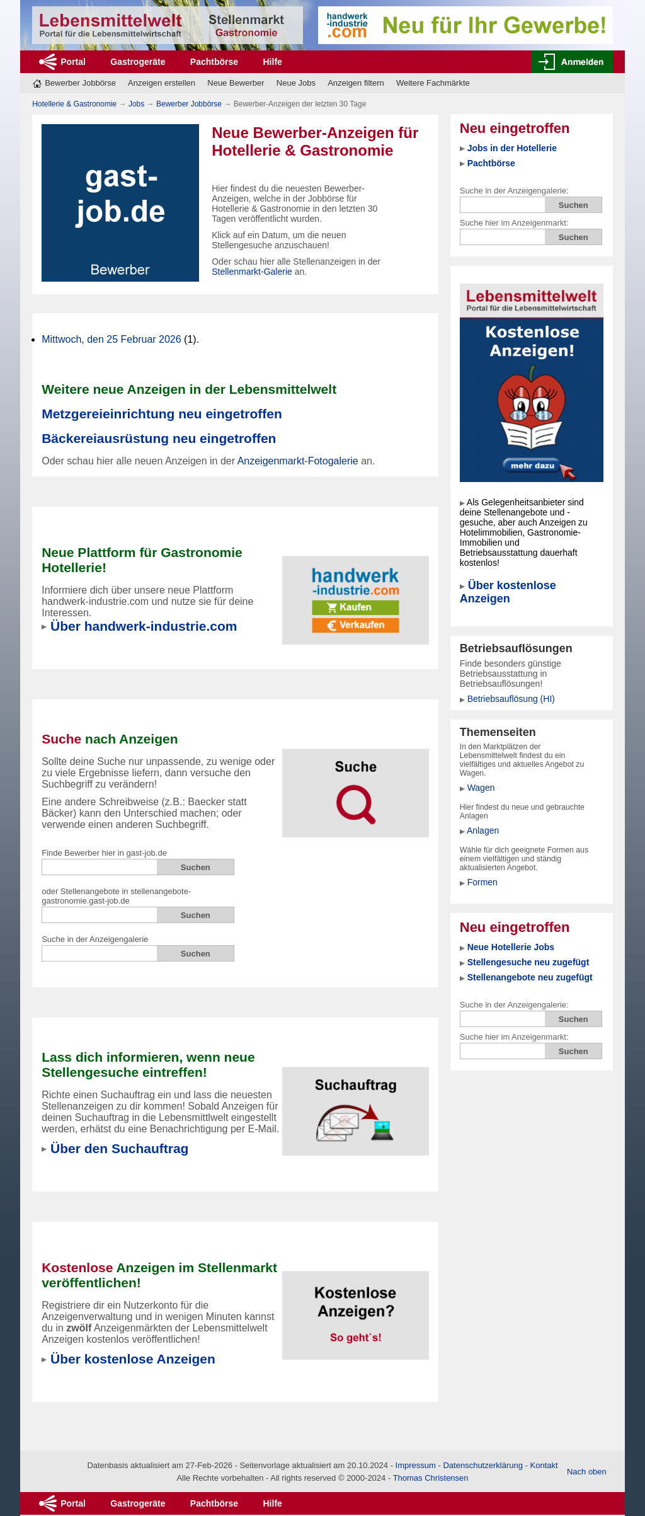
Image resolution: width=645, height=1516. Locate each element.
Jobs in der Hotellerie (512, 148)
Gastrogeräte (137, 62)
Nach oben (587, 1471)
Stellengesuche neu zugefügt (528, 962)
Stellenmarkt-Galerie (252, 272)
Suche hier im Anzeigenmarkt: (514, 222)
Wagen (481, 788)
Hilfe (272, 62)
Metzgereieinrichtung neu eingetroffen (162, 413)
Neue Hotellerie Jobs (511, 947)
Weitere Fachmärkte (433, 83)
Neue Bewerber (235, 83)
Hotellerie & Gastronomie (74, 104)
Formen (482, 882)
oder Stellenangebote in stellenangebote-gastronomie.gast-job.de (116, 896)
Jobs (136, 104)
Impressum (416, 1465)
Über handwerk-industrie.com (143, 626)
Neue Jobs (296, 83)
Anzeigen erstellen (161, 83)
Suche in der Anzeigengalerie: (514, 190)
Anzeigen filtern (356, 83)
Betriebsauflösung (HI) (511, 699)
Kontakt (544, 1465)
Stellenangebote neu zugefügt (530, 977)
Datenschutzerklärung (482, 1465)
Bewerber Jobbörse (80, 83)
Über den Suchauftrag (119, 1148)
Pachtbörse (214, 62)
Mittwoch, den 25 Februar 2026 (111, 339)
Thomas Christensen (431, 1478)
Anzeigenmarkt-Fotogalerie (297, 461)
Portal (73, 62)
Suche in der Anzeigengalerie (95, 939)
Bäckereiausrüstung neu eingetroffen (159, 438)
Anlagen (483, 830)
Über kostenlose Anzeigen (508, 592)
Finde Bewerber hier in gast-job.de (104, 853)
